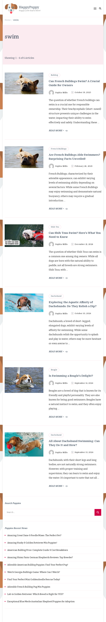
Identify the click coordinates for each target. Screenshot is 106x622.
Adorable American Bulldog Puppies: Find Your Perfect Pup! (37, 565)
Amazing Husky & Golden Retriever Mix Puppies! (32, 542)
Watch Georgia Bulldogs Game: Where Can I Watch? (33, 572)
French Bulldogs (59, 149)
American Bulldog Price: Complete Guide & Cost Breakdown (37, 550)
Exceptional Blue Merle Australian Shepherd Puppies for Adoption (41, 601)
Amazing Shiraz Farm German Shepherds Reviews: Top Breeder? (40, 557)
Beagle (54, 370)
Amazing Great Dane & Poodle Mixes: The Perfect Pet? (34, 535)
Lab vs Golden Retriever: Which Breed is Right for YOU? (35, 594)
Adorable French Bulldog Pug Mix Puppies (28, 587)
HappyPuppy (29, 7)
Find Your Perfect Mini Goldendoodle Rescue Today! (33, 579)
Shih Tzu (55, 227)
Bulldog (54, 75)
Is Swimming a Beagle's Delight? (71, 375)
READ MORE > (58, 130)
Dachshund (56, 296)
